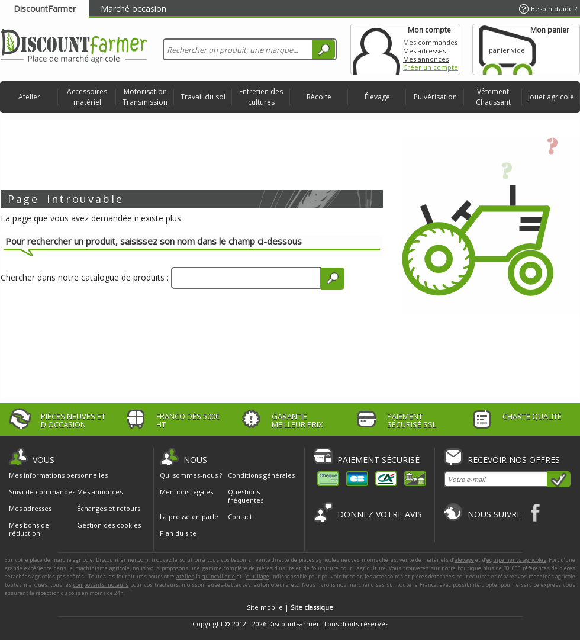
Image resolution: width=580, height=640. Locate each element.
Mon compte (376, 49)
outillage (257, 576)
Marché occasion (133, 8)
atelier (185, 576)
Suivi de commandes (42, 492)
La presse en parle (189, 516)
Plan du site (178, 533)
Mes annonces (426, 58)
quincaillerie (218, 576)
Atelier (29, 97)
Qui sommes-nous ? (191, 475)
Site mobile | (290, 607)
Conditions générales (261, 475)
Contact (240, 516)
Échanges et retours (108, 508)
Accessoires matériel (87, 96)
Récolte (319, 97)
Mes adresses (424, 50)
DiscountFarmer (45, 8)
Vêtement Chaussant (493, 96)
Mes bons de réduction (29, 529)
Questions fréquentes (245, 495)
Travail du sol (203, 97)
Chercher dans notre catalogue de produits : (85, 277)
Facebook (536, 512)
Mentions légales (186, 491)
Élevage (377, 97)
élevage (464, 560)
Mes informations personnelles (58, 475)
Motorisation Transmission (145, 96)
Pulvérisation (435, 97)
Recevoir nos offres (514, 459)
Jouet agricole (551, 97)
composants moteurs (101, 584)
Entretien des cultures (261, 96)
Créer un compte (430, 67)
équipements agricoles (516, 560)
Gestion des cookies (109, 525)
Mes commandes (430, 42)
